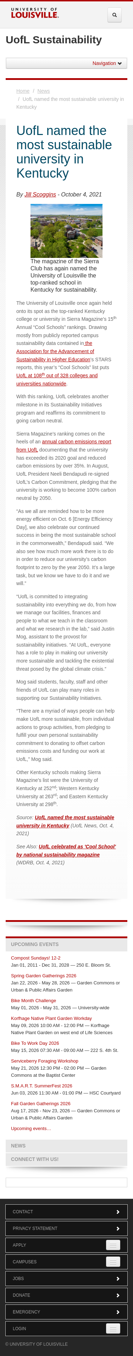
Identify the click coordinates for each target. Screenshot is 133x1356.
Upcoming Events (35, 944)
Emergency (66, 1311)
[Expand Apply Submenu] (113, 1245)
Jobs (66, 1278)
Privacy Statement (66, 1228)
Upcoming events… (31, 1128)
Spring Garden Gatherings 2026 (43, 975)
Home (22, 91)
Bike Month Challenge (33, 1000)
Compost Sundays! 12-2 (35, 958)
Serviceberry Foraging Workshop (44, 1061)
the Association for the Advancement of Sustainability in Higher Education (55, 351)
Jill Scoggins (40, 194)
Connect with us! (35, 1159)
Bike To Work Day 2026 (35, 1043)
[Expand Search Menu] (114, 14)
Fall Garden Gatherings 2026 (41, 1103)
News (44, 91)
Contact (66, 1211)
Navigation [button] (107, 63)
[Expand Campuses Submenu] (113, 1262)
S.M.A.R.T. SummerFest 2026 (41, 1085)
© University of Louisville (36, 1344)
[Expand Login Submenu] (113, 1328)
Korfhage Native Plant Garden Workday (51, 1018)
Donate (66, 1295)
